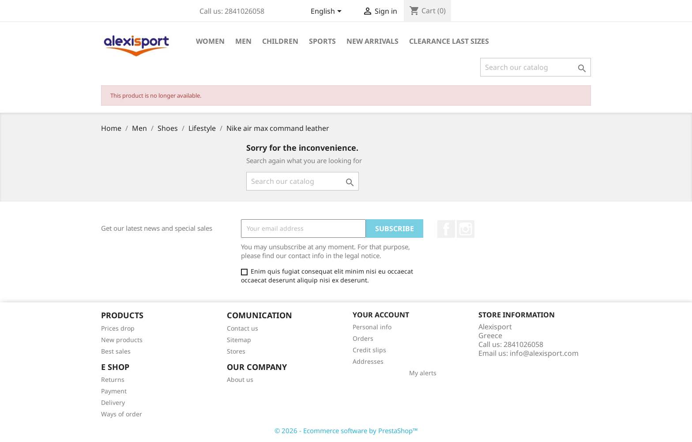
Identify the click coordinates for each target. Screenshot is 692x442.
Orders (363, 338)
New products (122, 339)
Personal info (372, 327)
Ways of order (121, 414)
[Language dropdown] (328, 12)
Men (243, 41)
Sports (322, 41)
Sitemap (239, 339)
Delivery (113, 402)
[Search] (535, 67)
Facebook (446, 229)
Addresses (368, 361)
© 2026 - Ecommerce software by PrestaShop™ (346, 430)
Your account (381, 315)
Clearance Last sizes (449, 41)
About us (240, 379)
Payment (114, 391)
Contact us (242, 328)
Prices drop (118, 328)
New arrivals (372, 41)
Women (210, 41)
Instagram (465, 229)
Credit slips (369, 350)
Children (280, 41)
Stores (236, 351)
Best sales (116, 351)
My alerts (422, 373)
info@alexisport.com (544, 353)
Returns (112, 379)
